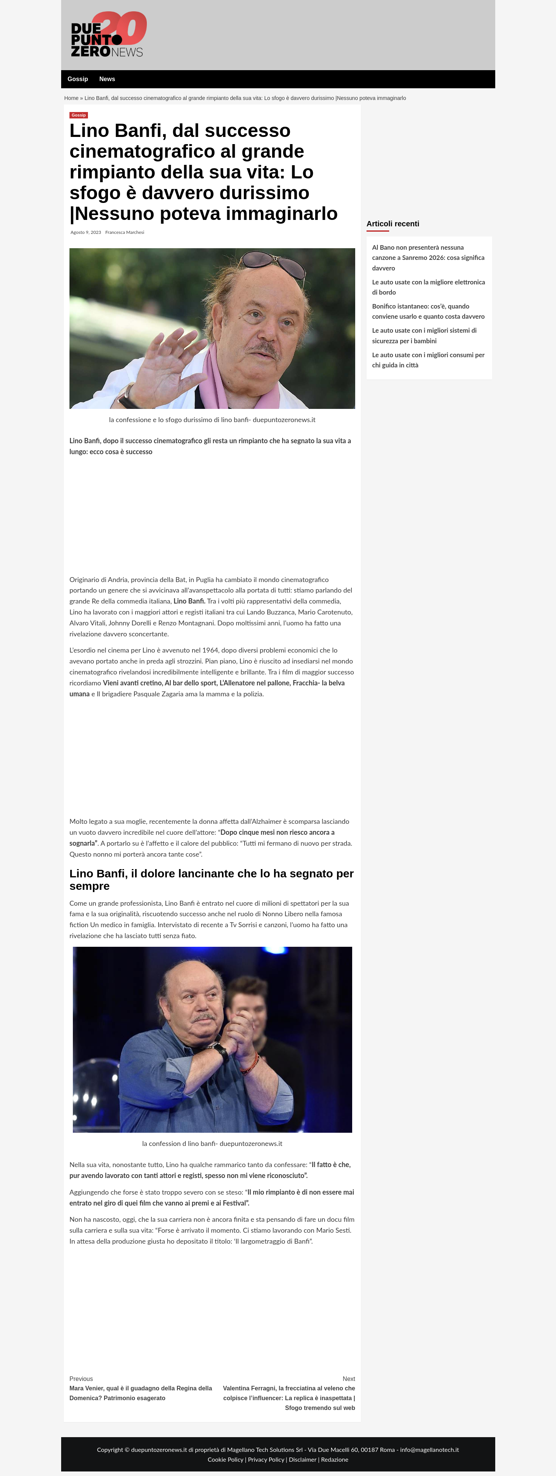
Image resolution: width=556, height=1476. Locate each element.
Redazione (334, 1463)
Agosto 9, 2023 (86, 237)
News (107, 79)
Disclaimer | (305, 1463)
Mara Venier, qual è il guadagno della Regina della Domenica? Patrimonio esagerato (141, 1392)
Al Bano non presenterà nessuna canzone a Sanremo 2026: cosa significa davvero (428, 262)
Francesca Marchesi (124, 237)
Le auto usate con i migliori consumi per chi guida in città (428, 364)
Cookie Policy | (228, 1463)
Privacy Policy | (268, 1463)
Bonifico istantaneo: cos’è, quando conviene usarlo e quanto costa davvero (428, 316)
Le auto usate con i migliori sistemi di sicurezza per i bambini (424, 340)
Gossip (78, 79)
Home (72, 100)
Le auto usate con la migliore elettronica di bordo (428, 292)
